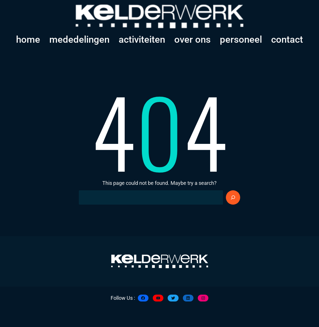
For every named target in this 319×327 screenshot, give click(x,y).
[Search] (233, 197)
